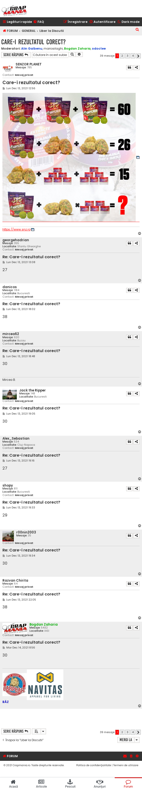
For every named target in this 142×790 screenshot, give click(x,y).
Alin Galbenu (31, 48)
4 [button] (133, 56)
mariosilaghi (53, 49)
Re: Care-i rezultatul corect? (31, 257)
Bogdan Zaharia (77, 48)
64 (16, 583)
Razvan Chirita (15, 580)
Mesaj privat (24, 75)
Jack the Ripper (32, 390)
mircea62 (10, 334)
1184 (16, 290)
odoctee (99, 48)
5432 (44, 627)
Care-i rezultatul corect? (33, 42)
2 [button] (122, 56)
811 (16, 488)
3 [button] (127, 56)
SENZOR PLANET (29, 64)
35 (29, 535)
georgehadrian (15, 240)
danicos (9, 287)
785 (29, 67)
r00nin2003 (26, 532)
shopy (7, 485)
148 (33, 393)
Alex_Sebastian (15, 438)
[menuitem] (38, 22)
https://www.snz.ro (16, 229)
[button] (138, 55)
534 (16, 441)
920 (16, 337)
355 (16, 243)
